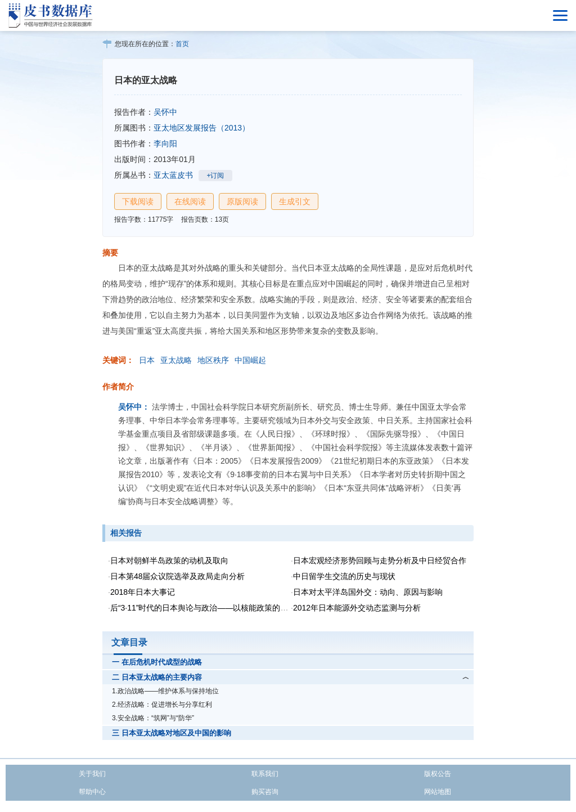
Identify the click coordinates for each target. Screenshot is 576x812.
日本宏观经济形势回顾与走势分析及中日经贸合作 (379, 560)
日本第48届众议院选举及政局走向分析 (177, 576)
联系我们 (264, 774)
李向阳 (165, 143)
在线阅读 (190, 201)
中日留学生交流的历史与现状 (344, 576)
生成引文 (294, 201)
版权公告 (437, 774)
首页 (182, 44)
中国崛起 (250, 360)
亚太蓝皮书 (173, 175)
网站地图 (437, 792)
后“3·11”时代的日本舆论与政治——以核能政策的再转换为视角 (219, 607)
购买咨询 (264, 792)
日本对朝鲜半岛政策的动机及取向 (169, 560)
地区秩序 (213, 360)
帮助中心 (92, 792)
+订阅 (215, 176)
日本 (147, 360)
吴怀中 (165, 111)
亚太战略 (176, 360)
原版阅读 (242, 201)
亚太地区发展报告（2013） (202, 127)
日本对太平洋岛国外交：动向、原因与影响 (368, 591)
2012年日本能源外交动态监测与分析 (357, 607)
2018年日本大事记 (142, 591)
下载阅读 (138, 201)
